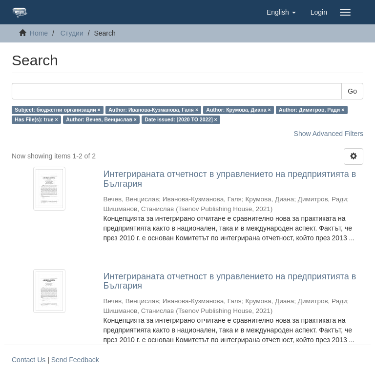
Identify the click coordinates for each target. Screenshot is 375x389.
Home (39, 33)
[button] (281, 12)
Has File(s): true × (36, 119)
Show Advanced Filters (328, 133)
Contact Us (28, 360)
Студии (72, 33)
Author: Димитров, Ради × (311, 110)
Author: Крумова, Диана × (238, 110)
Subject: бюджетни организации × (57, 110)
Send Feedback (75, 360)
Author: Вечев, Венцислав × (101, 119)
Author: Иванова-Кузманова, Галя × (153, 110)
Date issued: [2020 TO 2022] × (181, 119)
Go (352, 91)
